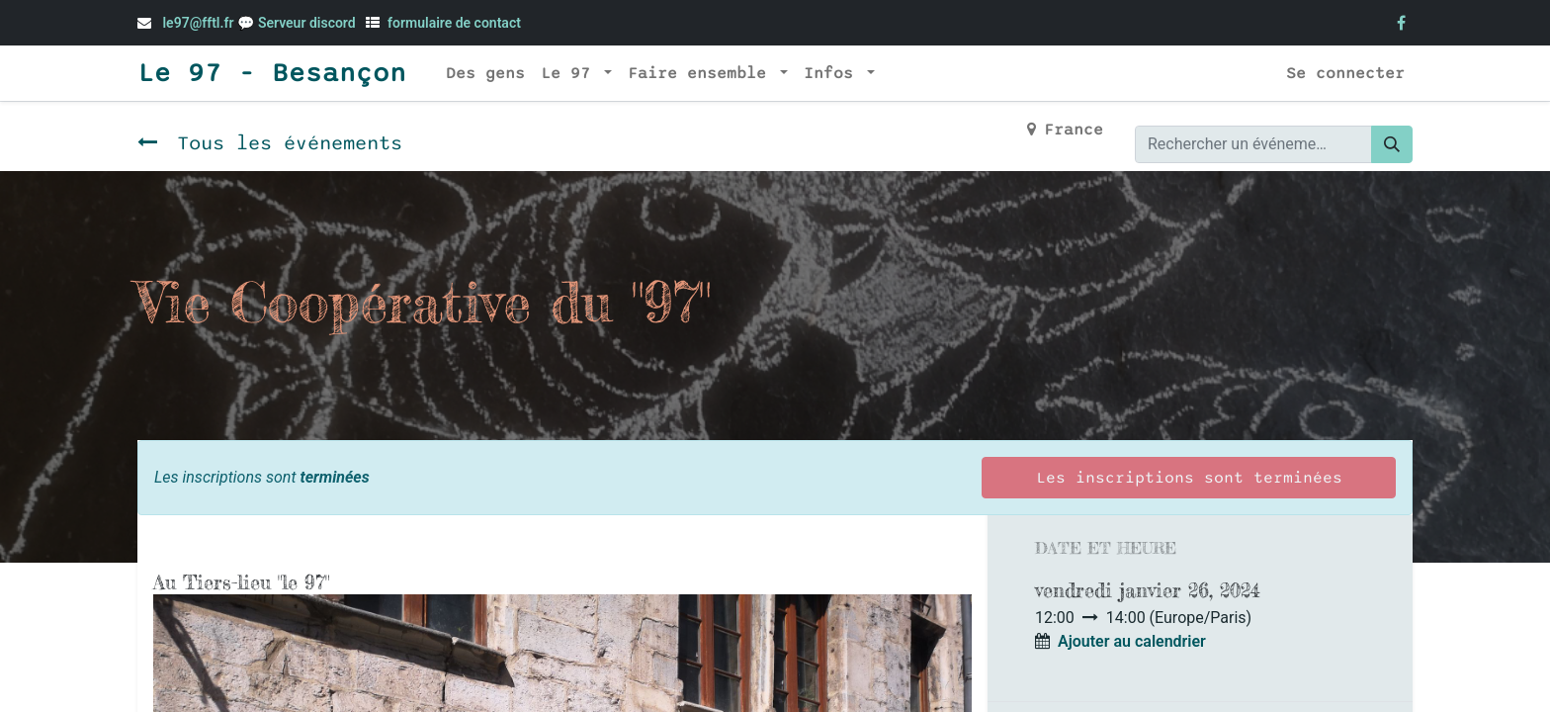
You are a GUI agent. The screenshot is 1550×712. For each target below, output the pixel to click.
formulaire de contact (454, 23)
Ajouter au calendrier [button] (1132, 641)
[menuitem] (485, 73)
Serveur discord (308, 23)
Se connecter (1345, 73)
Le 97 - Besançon (271, 73)
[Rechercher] (1392, 144)
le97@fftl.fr (197, 23)
